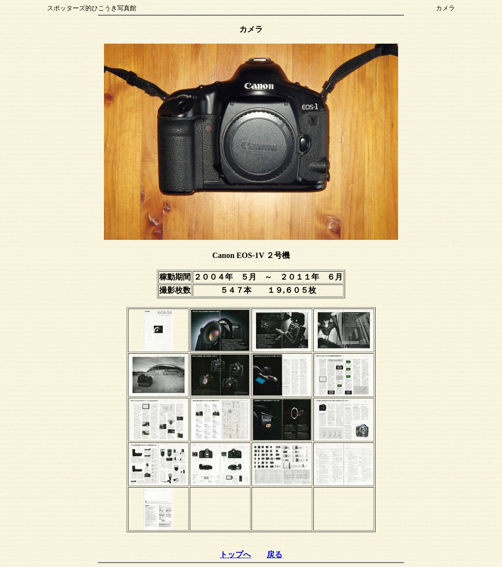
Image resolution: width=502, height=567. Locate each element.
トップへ (235, 554)
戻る (274, 554)
